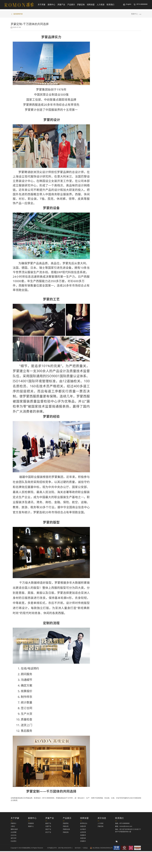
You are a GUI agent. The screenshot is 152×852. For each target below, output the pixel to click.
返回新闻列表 (18, 14)
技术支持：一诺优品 (81, 849)
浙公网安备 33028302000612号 (101, 849)
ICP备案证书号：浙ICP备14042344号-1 (59, 849)
